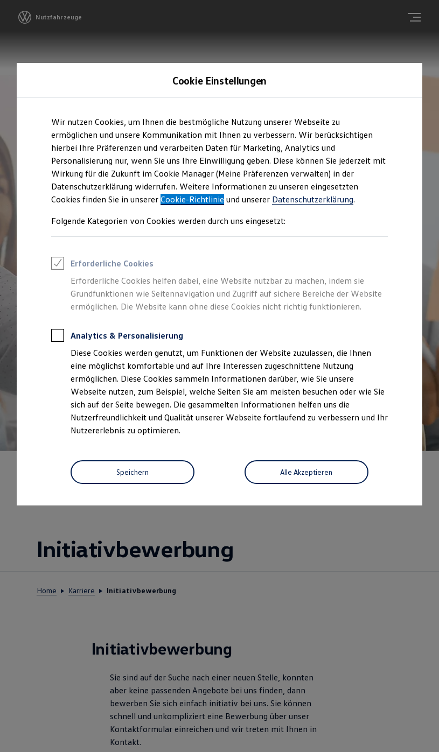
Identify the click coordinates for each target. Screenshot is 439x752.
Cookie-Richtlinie (192, 199)
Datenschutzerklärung (312, 199)
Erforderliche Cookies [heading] (102, 265)
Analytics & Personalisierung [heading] (117, 337)
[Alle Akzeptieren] (306, 472)
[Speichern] (132, 472)
